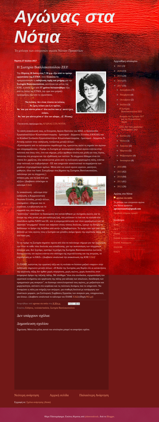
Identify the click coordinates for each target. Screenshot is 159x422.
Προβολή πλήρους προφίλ (126, 213)
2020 (119, 71)
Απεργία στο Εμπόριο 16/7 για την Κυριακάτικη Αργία (131, 119)
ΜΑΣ (116, 225)
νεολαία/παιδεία (41, 308)
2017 (119, 86)
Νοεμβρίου (125, 94)
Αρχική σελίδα (59, 395)
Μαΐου (123, 141)
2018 (119, 81)
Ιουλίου (124, 104)
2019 (119, 76)
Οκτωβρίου (125, 99)
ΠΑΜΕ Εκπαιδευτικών (124, 238)
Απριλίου (124, 146)
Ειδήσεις (29, 308)
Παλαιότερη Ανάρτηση (94, 395)
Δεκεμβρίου (126, 90)
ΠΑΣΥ (117, 251)
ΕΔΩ (28, 185)
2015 (119, 171)
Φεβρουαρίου (126, 155)
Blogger (110, 416)
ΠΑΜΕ (117, 234)
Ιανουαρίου (125, 160)
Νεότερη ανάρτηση (26, 395)
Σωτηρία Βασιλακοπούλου (62, 308)
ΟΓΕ (116, 229)
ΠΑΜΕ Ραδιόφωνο (122, 242)
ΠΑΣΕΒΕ (118, 247)
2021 (119, 66)
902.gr (89, 296)
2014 (119, 176)
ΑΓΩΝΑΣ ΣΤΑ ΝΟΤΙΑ (54, 123)
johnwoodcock (91, 416)
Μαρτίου (124, 150)
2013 (119, 181)
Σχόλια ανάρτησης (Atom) (38, 402)
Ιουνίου (124, 136)
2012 (119, 186)
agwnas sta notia (124, 198)
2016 (119, 167)
